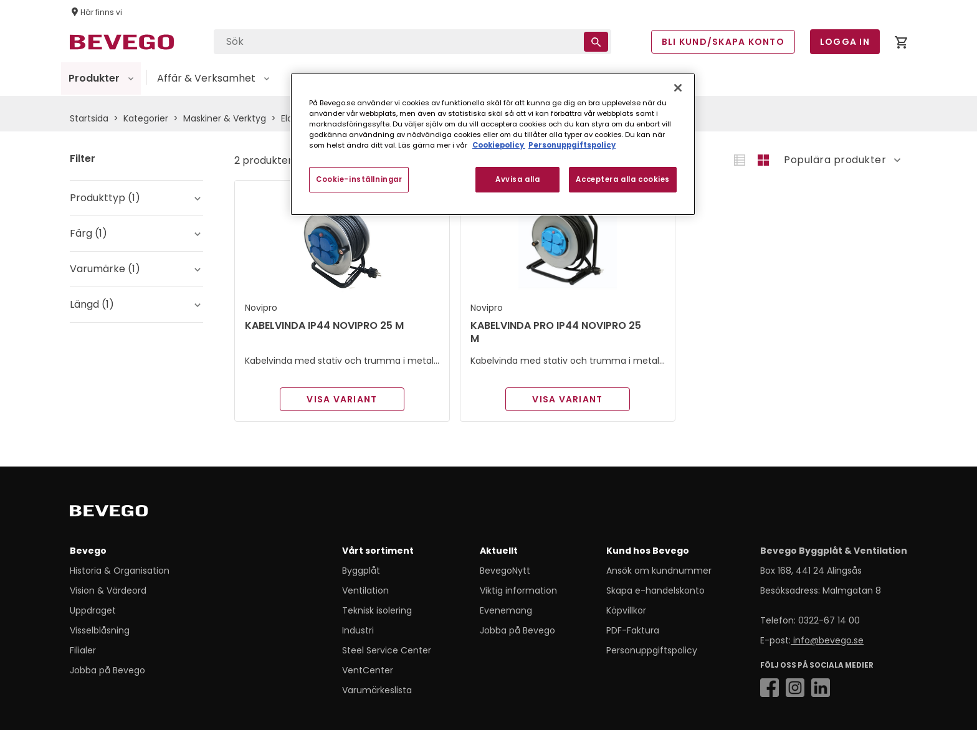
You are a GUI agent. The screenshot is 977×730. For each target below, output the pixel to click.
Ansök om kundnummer (659, 570)
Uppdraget (93, 610)
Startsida (89, 118)
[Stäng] (678, 88)
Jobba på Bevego (107, 670)
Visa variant (342, 399)
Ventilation (365, 590)
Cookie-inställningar (359, 179)
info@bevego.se (827, 640)
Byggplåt (361, 570)
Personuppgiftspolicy (651, 650)
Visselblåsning (100, 630)
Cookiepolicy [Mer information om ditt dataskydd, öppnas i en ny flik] (498, 145)
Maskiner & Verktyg (224, 118)
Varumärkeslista (377, 690)
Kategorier (145, 118)
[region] (492, 144)
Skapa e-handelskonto (655, 590)
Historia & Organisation (119, 570)
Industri (358, 630)
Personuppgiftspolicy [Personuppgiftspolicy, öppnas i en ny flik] (572, 145)
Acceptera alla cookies (623, 179)
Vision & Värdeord (108, 590)
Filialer (83, 650)
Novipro (261, 307)
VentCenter (367, 670)
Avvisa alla (517, 179)
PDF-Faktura (632, 630)
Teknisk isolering (377, 610)
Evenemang (506, 610)
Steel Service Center (386, 650)
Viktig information (518, 590)
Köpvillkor (626, 610)
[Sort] (837, 160)
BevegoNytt (505, 570)
